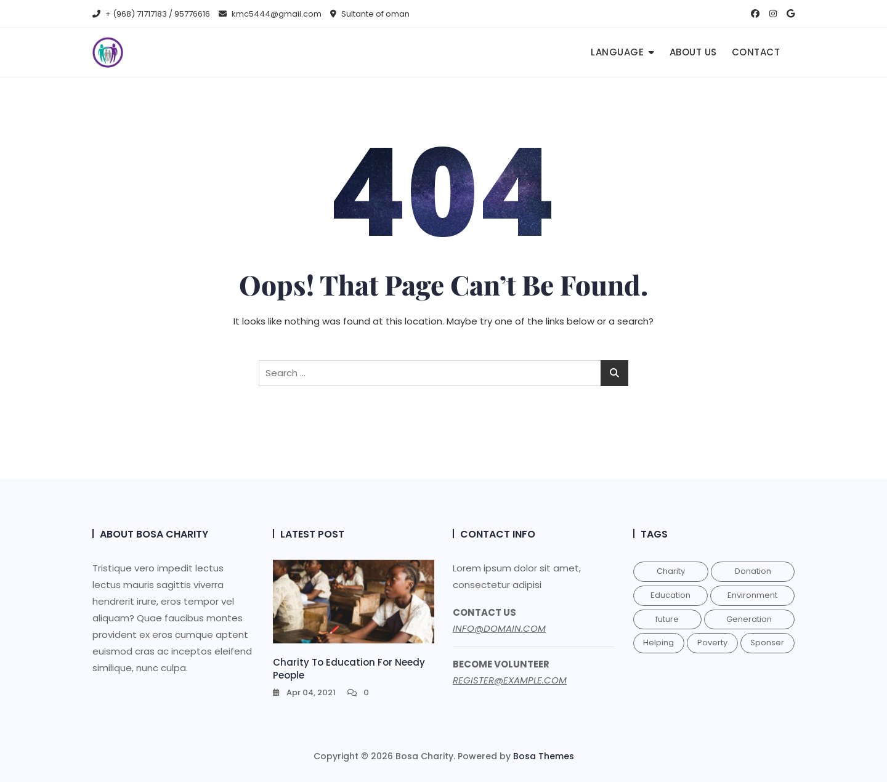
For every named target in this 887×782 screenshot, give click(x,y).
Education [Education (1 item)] (670, 595)
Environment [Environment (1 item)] (752, 595)
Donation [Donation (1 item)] (753, 571)
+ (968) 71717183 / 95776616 (151, 14)
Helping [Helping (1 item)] (658, 642)
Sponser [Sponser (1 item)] (767, 642)
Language (617, 52)
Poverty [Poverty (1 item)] (712, 642)
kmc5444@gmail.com (270, 14)
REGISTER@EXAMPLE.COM (510, 680)
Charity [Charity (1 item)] (671, 571)
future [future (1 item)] (667, 619)
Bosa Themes (543, 756)
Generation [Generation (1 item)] (749, 619)
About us (693, 52)
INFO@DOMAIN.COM (499, 628)
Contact (756, 52)
